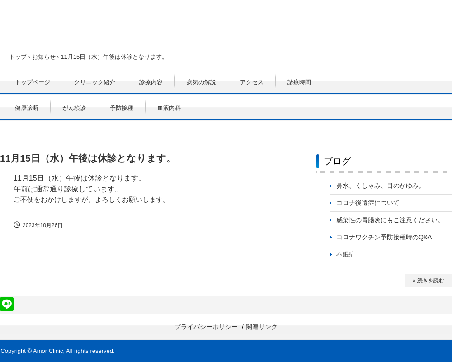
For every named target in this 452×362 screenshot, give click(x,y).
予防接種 (121, 108)
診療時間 (299, 82)
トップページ (32, 82)
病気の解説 (201, 82)
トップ (18, 56)
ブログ (337, 161)
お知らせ (44, 56)
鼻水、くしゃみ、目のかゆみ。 (380, 185)
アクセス (252, 82)
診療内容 (151, 82)
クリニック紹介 (94, 82)
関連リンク (262, 326)
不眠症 (345, 254)
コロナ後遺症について (368, 202)
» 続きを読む (428, 280)
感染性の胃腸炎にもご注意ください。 (390, 220)
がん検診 (74, 108)
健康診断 (26, 108)
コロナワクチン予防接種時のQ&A (384, 237)
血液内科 (169, 108)
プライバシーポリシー (206, 326)
